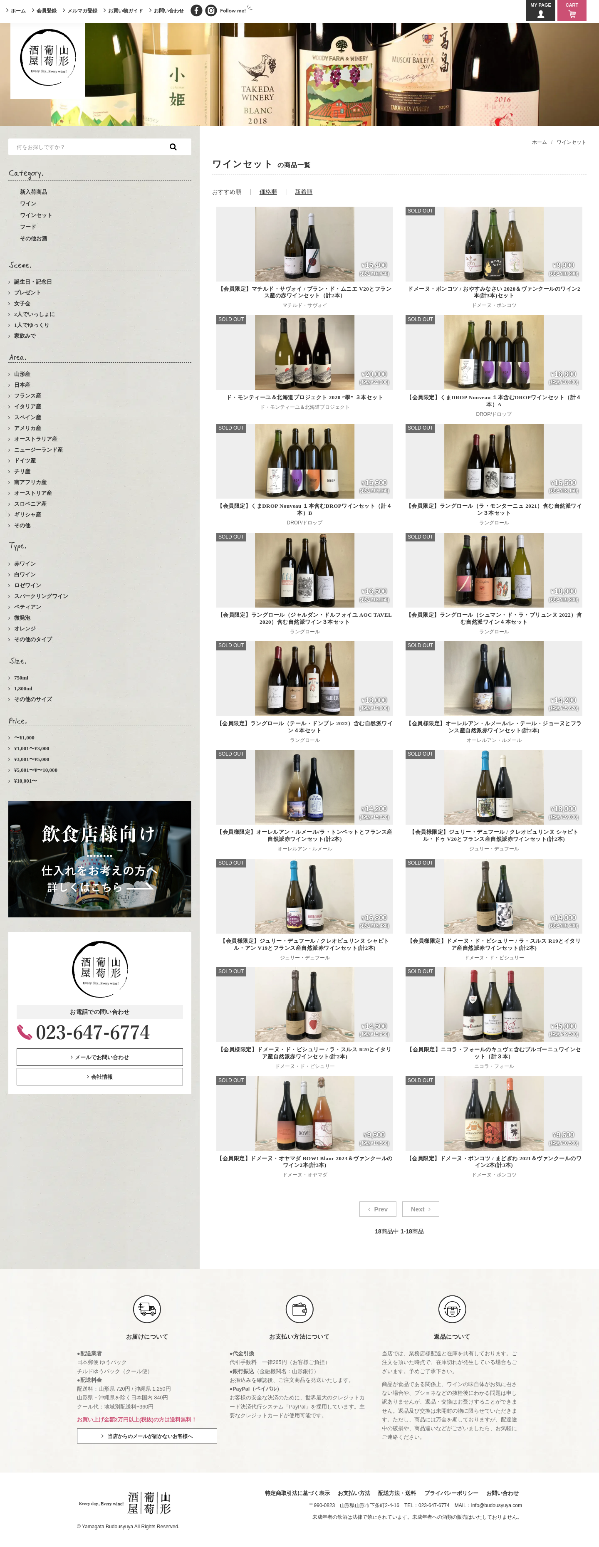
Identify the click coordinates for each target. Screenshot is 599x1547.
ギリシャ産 (27, 515)
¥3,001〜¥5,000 (32, 759)
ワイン (28, 203)
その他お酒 (33, 238)
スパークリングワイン (41, 596)
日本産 (22, 385)
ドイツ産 (25, 460)
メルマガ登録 (82, 11)
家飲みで (25, 336)
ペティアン (27, 607)
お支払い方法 (354, 1493)
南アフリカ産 (30, 482)
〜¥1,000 (24, 737)
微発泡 (22, 618)
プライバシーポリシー (451, 1493)
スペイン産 (27, 417)
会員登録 (47, 11)
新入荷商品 (33, 192)
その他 (22, 525)
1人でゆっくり (32, 325)
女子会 (22, 303)
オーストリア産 (33, 493)
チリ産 (22, 471)
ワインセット (36, 215)
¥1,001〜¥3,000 (32, 748)
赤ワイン (25, 564)
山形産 (22, 374)
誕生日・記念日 (33, 282)
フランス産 (27, 396)
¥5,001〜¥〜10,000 (35, 770)
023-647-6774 (434, 1505)
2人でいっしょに (34, 314)
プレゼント (27, 292)
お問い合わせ (169, 11)
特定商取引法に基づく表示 (297, 1493)
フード (28, 227)
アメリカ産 (27, 428)
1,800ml (23, 688)
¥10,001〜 (25, 781)
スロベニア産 (30, 504)
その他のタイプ (33, 639)
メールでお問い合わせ (102, 1057)
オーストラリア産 (35, 439)
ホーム (18, 11)
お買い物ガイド (125, 11)
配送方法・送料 (397, 1493)
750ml (21, 678)
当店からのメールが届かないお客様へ (150, 1436)
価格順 (268, 191)
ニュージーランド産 (38, 450)
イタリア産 (27, 406)
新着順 (303, 191)
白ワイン (25, 574)
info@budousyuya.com (496, 1505)
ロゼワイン (27, 585)
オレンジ (25, 628)
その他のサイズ (33, 699)
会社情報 (102, 1077)
